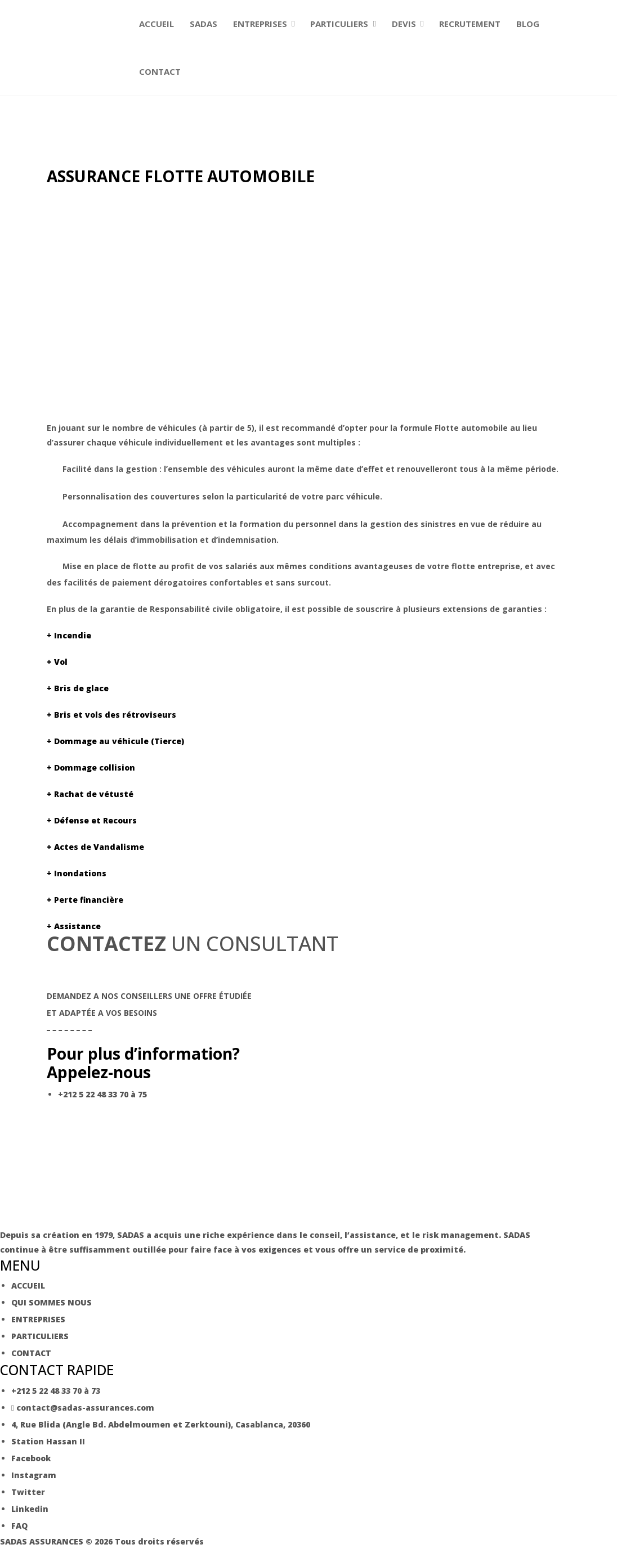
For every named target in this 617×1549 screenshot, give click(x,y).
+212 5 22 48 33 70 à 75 (102, 1094)
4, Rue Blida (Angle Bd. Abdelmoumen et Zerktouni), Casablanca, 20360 (160, 1424)
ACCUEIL (156, 23)
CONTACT (160, 71)
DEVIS (404, 23)
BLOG (527, 23)
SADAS (203, 23)
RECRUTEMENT (469, 23)
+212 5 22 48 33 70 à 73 (55, 1390)
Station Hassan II (48, 1441)
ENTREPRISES (260, 23)
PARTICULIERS (339, 23)
